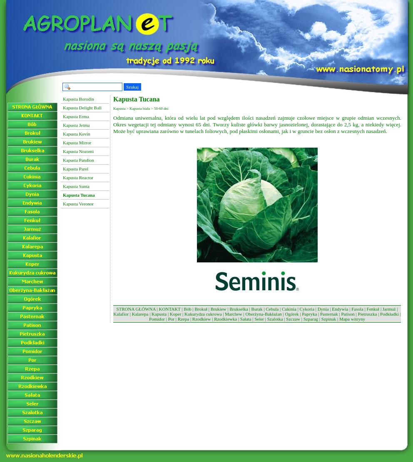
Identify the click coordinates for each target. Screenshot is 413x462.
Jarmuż (389, 308)
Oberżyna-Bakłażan (263, 313)
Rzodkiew (201, 318)
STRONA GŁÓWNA (135, 308)
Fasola (357, 308)
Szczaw (293, 318)
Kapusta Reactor (78, 177)
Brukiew (218, 308)
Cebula (272, 308)
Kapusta (159, 313)
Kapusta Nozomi (78, 151)
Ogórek (292, 313)
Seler (259, 318)
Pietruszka (367, 313)
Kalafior (121, 313)
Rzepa (183, 318)
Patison (347, 313)
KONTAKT (170, 308)
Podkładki (389, 313)
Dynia (323, 308)
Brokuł (200, 308)
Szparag (311, 318)
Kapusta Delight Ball (82, 107)
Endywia (340, 308)
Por (171, 318)
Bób (187, 308)
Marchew (233, 313)
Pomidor (157, 318)
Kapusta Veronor (78, 203)
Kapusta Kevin (76, 133)
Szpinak (328, 318)
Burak (257, 308)
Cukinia (289, 308)
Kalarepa (140, 313)
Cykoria (307, 308)
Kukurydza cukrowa (203, 313)
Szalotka (275, 318)
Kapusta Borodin (78, 98)
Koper (176, 313)
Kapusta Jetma (76, 125)
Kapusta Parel (75, 168)
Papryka (309, 313)
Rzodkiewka (225, 318)
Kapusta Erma (76, 116)
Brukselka (238, 308)
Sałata (245, 318)
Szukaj (132, 86)
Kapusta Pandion (78, 160)
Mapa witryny (352, 318)
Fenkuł (373, 308)
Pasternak (329, 313)
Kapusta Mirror (77, 142)
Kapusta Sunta (76, 186)
